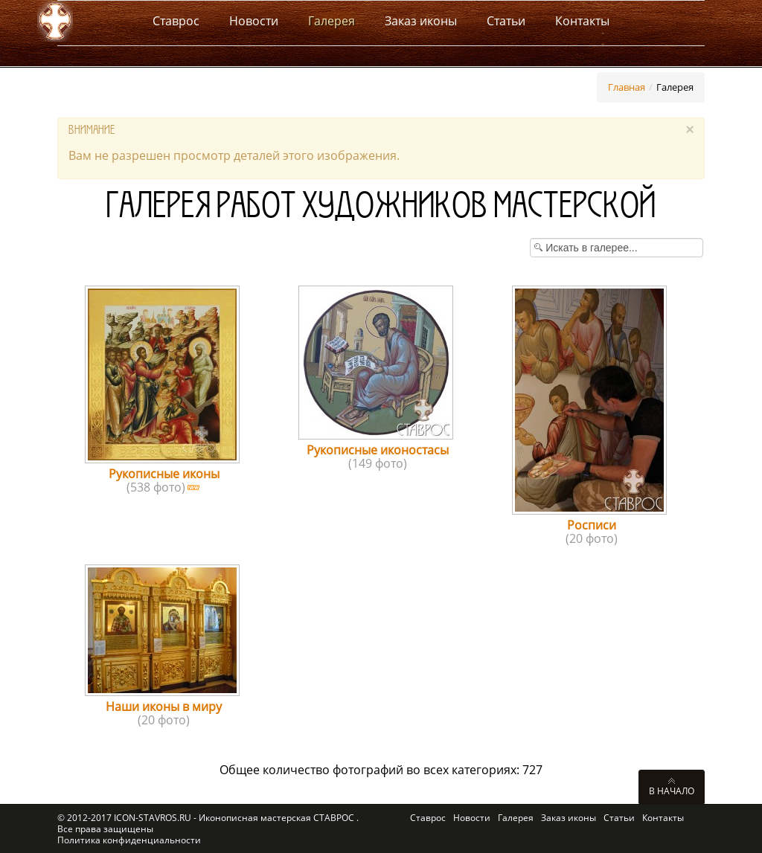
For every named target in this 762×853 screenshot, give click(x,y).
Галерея (516, 817)
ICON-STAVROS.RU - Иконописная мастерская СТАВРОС (235, 817)
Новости (471, 817)
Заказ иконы (568, 817)
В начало (671, 790)
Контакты (663, 817)
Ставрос (428, 817)
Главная (626, 87)
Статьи (619, 817)
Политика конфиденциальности (129, 840)
